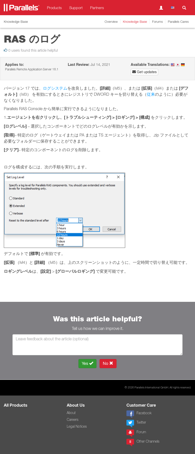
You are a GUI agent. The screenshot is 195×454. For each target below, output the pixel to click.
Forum (136, 433)
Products (54, 7)
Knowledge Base (135, 21)
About (71, 413)
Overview (111, 21)
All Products (15, 405)
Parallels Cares (178, 21)
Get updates (144, 72)
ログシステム (55, 88)
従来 (151, 94)
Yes (87, 363)
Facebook (138, 414)
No (108, 363)
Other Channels (142, 442)
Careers (72, 420)
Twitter (136, 423)
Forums (157, 21)
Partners (97, 7)
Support (76, 7)
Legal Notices (77, 426)
